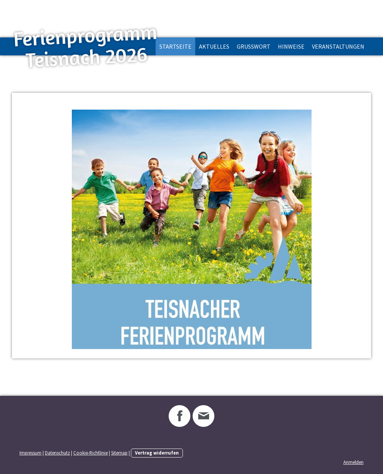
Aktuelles (214, 46)
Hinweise (291, 46)
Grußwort (253, 46)
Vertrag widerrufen (157, 453)
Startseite (175, 46)
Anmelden (353, 462)
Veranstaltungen (338, 46)
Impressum (30, 453)
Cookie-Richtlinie (90, 453)
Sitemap (119, 453)
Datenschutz (57, 453)
